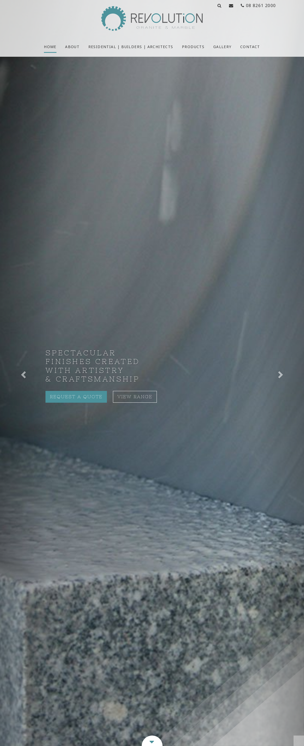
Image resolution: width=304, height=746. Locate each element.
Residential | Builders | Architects (130, 46)
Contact (250, 46)
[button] (22, 373)
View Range (134, 396)
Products (193, 46)
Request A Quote (76, 396)
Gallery (222, 46)
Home (50, 46)
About (72, 46)
